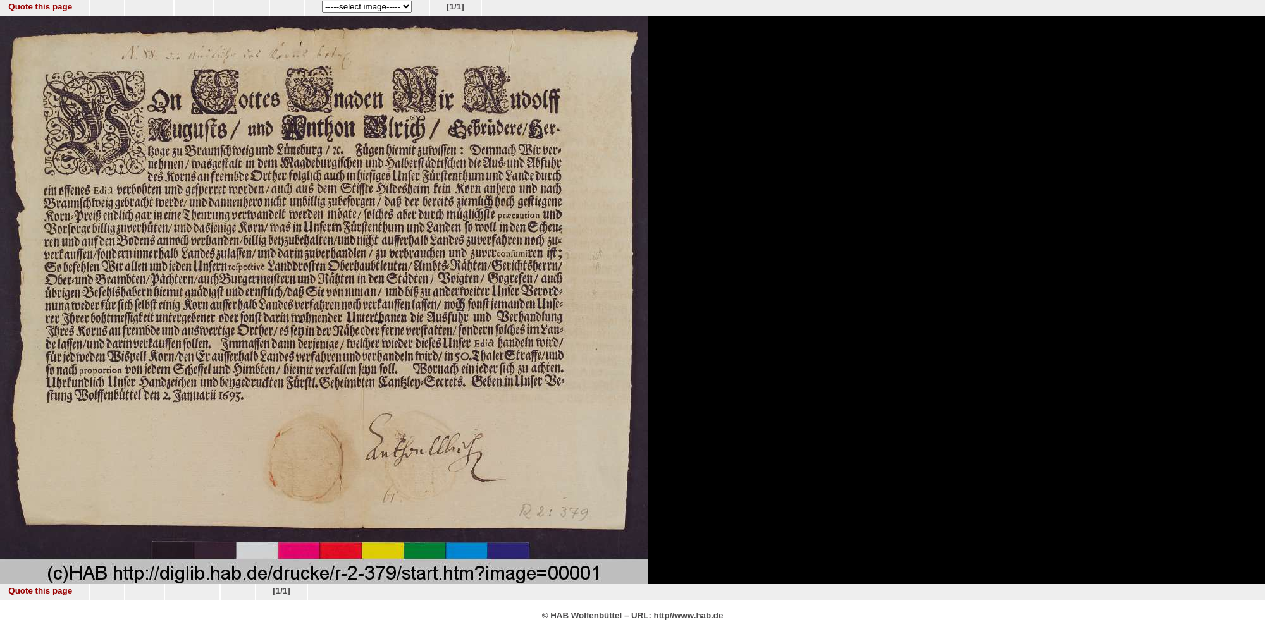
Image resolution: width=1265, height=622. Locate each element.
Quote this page (40, 6)
